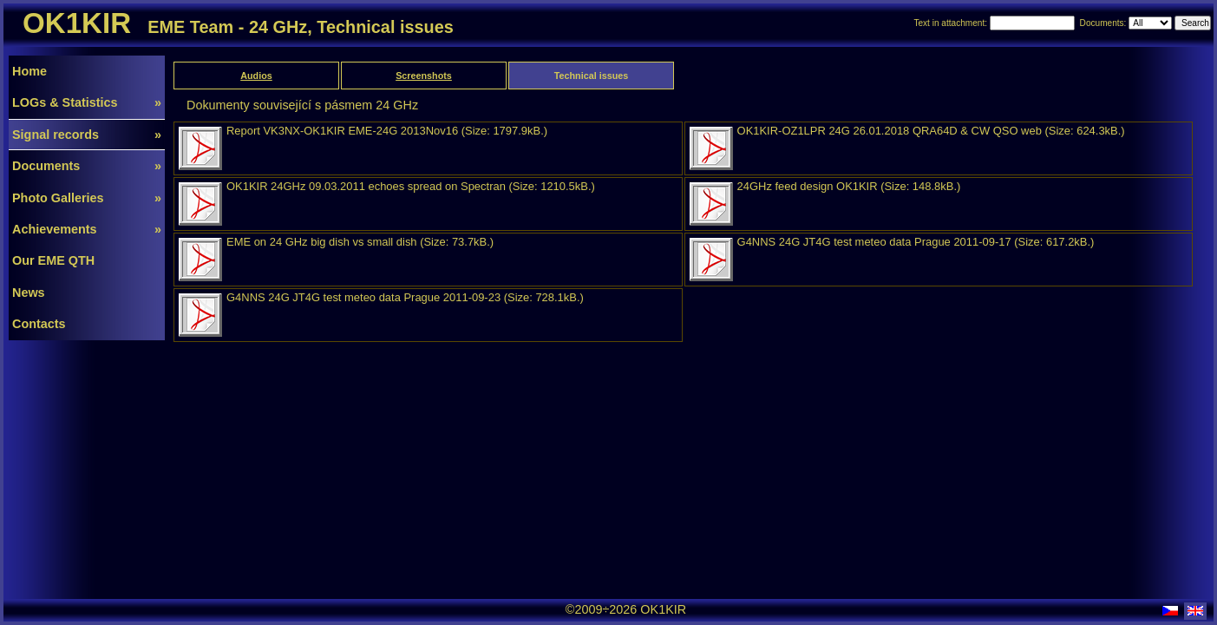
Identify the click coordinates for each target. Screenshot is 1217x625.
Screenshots (424, 75)
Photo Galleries (86, 198)
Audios (256, 75)
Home (29, 71)
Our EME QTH (53, 260)
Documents (86, 166)
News (28, 292)
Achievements (86, 229)
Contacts (39, 324)
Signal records (86, 134)
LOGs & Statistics (86, 102)
